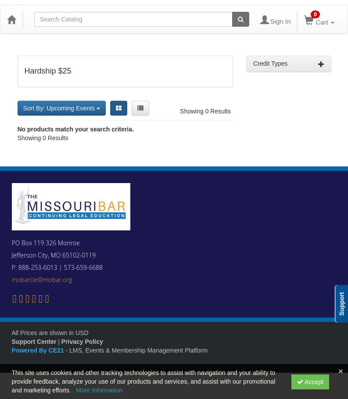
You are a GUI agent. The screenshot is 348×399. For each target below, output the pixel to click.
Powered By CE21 (39, 350)
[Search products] (240, 19)
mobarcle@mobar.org (42, 279)
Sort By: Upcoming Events (61, 108)
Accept (310, 381)
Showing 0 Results (205, 111)
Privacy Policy (82, 341)
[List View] (140, 108)
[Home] (11, 19)
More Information (99, 390)
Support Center (34, 341)
